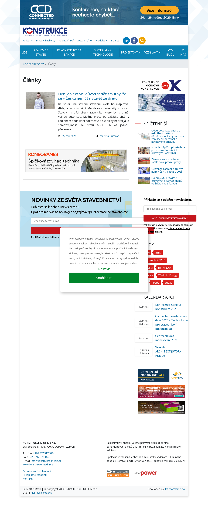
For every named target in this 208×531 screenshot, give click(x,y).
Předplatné (102, 40)
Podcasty (28, 40)
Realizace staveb (41, 52)
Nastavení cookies (41, 492)
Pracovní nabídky (45, 40)
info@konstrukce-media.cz (46, 460)
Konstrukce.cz (33, 64)
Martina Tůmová (109, 136)
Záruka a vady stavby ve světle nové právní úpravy (166, 161)
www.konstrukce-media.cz (38, 464)
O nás (183, 52)
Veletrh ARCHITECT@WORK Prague (168, 351)
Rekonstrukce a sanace (69, 52)
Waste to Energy (168, 275)
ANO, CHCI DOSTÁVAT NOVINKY (169, 218)
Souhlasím (104, 278)
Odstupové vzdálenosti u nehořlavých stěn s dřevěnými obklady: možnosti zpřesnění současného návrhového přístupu (168, 136)
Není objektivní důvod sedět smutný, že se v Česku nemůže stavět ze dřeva (92, 96)
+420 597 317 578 (43, 453)
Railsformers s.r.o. (175, 489)
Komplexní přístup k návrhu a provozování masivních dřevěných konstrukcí (168, 150)
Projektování (131, 52)
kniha (158, 252)
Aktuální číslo (84, 40)
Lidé (24, 52)
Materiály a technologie (103, 52)
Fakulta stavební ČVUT (152, 260)
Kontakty (28, 478)
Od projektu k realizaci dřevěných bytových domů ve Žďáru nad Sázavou (166, 180)
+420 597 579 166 (38, 457)
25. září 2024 (69, 136)
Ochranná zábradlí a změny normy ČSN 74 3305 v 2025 (167, 170)
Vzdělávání (153, 52)
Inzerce (115, 40)
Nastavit (104, 269)
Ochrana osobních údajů (37, 471)
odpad (168, 282)
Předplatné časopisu (35, 474)
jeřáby (155, 282)
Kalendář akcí (66, 40)
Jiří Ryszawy (164, 267)
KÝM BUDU (170, 52)
